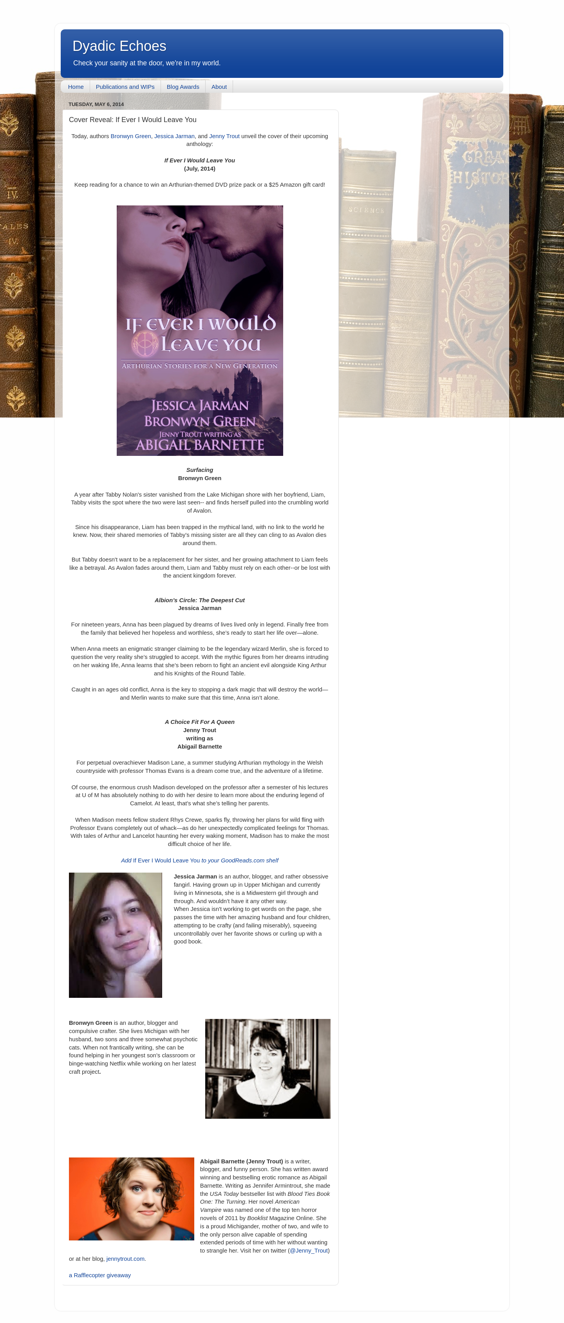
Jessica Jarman (174, 136)
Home (76, 86)
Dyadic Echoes (119, 46)
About (219, 86)
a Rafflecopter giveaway (100, 1275)
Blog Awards (183, 86)
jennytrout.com (126, 1259)
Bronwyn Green (131, 136)
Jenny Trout (224, 136)
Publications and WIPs (125, 86)
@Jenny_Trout (309, 1250)
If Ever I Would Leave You (199, 860)
